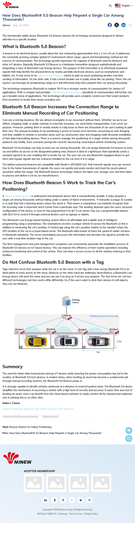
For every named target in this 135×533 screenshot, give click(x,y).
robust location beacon (18, 196)
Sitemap (63, 513)
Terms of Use (75, 513)
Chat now (129, 430)
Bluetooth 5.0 (51, 416)
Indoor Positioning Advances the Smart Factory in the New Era (37, 409)
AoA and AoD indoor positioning (21, 416)
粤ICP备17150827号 (47, 513)
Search (110, 5)
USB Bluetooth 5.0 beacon (66, 92)
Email (129, 438)
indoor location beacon (50, 75)
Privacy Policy (91, 513)
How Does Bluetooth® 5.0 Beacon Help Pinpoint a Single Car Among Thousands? (55, 433)
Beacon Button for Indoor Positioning (30, 427)
